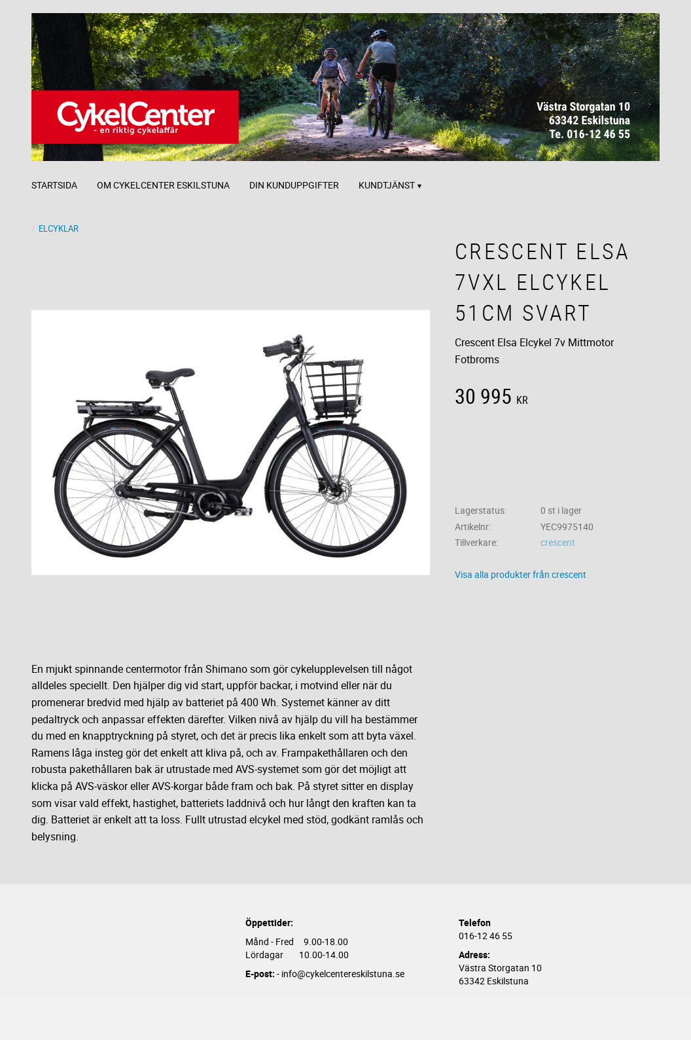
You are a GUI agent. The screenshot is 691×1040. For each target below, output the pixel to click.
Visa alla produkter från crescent (520, 574)
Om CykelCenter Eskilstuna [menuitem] (163, 185)
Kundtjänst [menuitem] (387, 185)
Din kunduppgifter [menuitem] (294, 185)
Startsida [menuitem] (54, 185)
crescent (557, 542)
